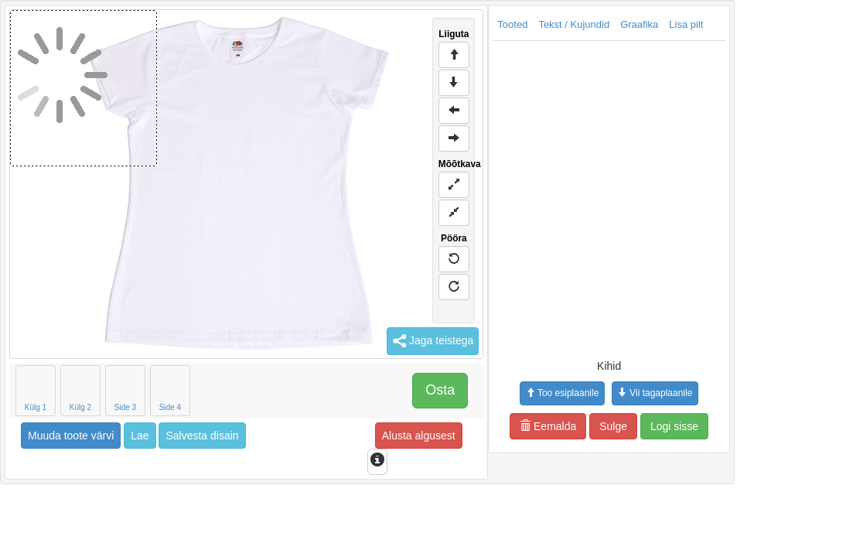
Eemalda (548, 426)
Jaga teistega (432, 341)
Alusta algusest (418, 435)
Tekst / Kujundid (573, 24)
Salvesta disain (201, 435)
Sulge (613, 426)
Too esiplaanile (562, 393)
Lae (139, 435)
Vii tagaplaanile (655, 393)
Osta (440, 390)
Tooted (512, 24)
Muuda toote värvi (71, 435)
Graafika (639, 24)
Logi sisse (674, 426)
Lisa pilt (686, 24)
